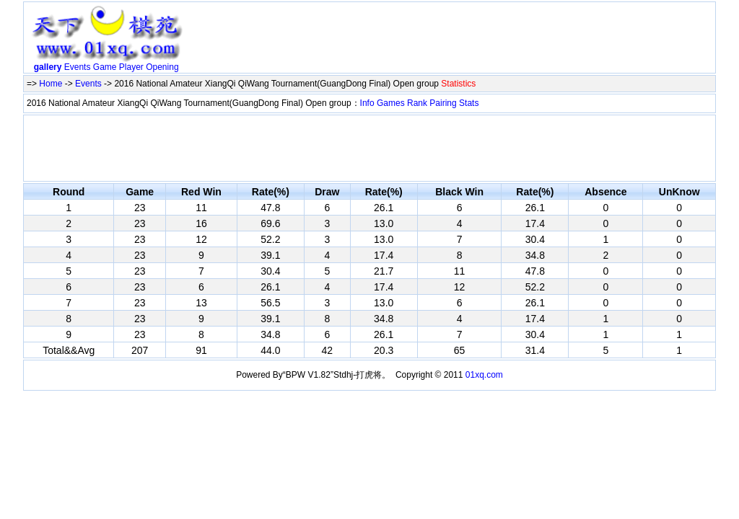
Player (131, 67)
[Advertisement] (451, 40)
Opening (162, 67)
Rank (417, 103)
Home (50, 84)
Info (367, 103)
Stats (468, 103)
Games (391, 103)
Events (77, 67)
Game (105, 67)
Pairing (442, 103)
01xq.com (484, 375)
